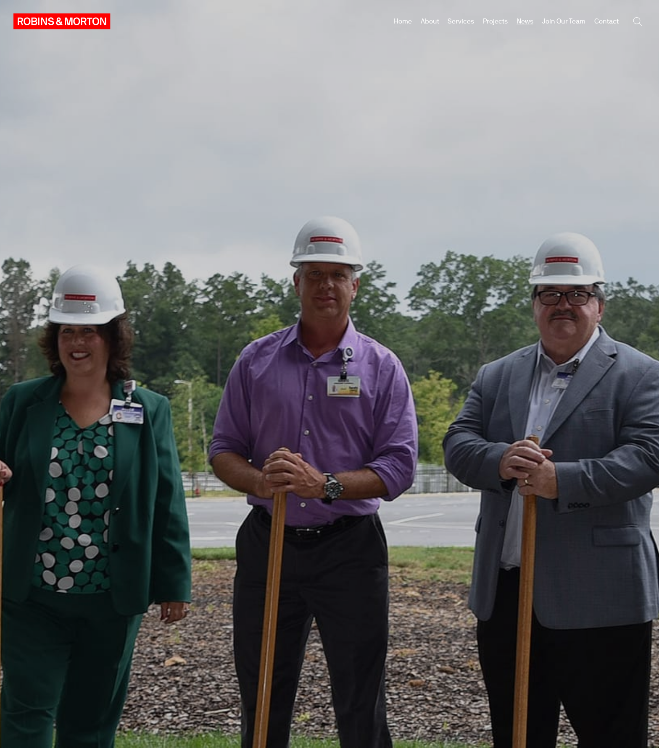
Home (403, 21)
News (525, 21)
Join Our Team (563, 21)
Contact (606, 21)
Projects (495, 21)
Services (461, 21)
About (430, 21)
